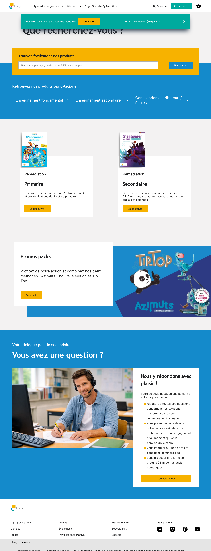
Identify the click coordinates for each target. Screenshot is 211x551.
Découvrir (31, 295)
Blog (87, 6)
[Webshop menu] (74, 6)
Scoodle (116, 534)
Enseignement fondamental (42, 100)
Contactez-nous (166, 478)
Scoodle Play (119, 528)
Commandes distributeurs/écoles (161, 100)
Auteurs (63, 522)
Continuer (89, 21)
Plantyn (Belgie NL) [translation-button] (22, 542)
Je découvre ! (38, 208)
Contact (116, 6)
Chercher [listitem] (160, 6)
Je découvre (135, 208)
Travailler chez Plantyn (72, 534)
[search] (88, 65)
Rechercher (180, 65)
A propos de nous (21, 522)
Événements (65, 528)
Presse (14, 534)
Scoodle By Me (101, 6)
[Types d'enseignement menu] (49, 6)
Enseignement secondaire (102, 100)
